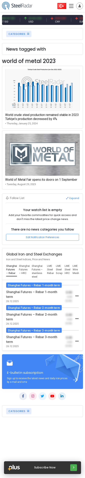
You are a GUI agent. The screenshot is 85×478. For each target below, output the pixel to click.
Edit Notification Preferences (42, 237)
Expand (72, 198)
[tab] (11, 269)
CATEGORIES (18, 34)
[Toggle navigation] (79, 6)
